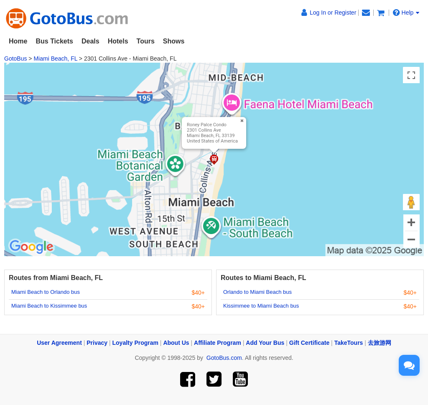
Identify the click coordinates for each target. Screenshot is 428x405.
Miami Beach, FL (55, 58)
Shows (174, 41)
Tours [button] (146, 41)
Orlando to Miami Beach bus (257, 292)
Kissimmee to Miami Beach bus (261, 306)
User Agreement (59, 342)
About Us (176, 342)
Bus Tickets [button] (54, 41)
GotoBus (15, 58)
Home (18, 41)
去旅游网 (379, 342)
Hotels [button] (118, 41)
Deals (90, 41)
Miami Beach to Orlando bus (45, 292)
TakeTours (348, 342)
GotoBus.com (224, 357)
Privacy (97, 342)
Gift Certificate (309, 342)
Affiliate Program (217, 342)
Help (406, 12)
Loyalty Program (135, 342)
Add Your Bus (265, 342)
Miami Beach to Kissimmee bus (49, 306)
